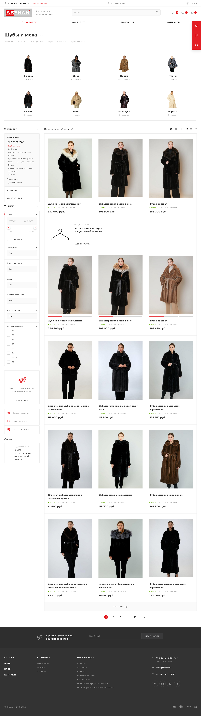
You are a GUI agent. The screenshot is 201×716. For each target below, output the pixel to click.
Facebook (162, 684)
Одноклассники (177, 684)
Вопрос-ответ (84, 679)
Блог (7, 669)
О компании (43, 663)
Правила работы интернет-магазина (95, 687)
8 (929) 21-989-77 (166, 658)
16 (135, 617)
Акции (8, 663)
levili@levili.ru (163, 667)
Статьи (8, 439)
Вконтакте (155, 684)
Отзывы (41, 667)
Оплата (81, 663)
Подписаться (152, 636)
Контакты (10, 675)
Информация (85, 657)
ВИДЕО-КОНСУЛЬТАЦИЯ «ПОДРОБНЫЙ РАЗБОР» (22, 455)
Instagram (170, 684)
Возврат (81, 671)
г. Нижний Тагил (118, 3)
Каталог (9, 657)
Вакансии (41, 671)
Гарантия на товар (86, 675)
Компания (43, 657)
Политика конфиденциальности (92, 683)
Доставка (82, 667)
